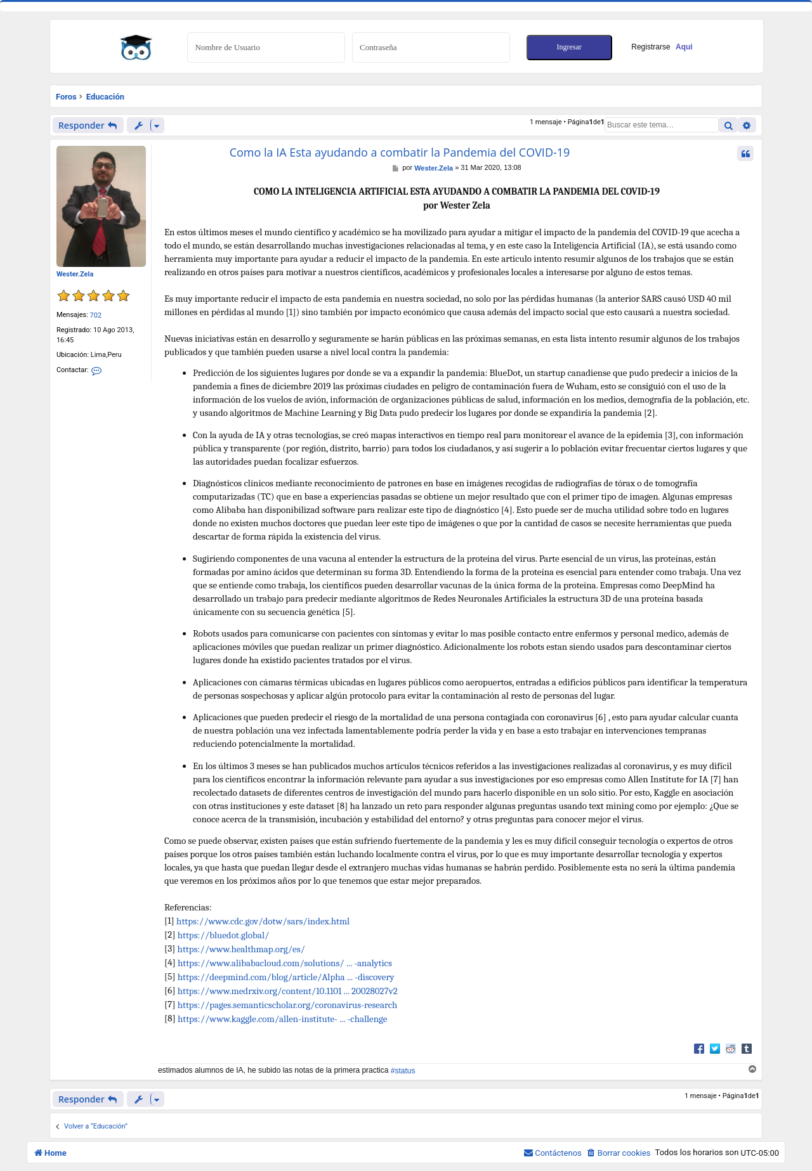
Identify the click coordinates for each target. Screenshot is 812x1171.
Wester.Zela (74, 274)
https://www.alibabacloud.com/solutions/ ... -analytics (285, 963)
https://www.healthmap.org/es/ (241, 949)
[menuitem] (618, 1152)
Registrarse (661, 46)
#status (403, 1070)
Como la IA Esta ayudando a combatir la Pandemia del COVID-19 (400, 152)
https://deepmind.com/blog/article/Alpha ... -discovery (286, 977)
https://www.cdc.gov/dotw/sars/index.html (263, 921)
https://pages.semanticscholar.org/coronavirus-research (288, 1005)
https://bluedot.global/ (224, 935)
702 (96, 315)
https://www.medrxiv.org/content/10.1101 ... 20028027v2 (288, 991)
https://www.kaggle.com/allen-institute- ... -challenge (282, 1019)
